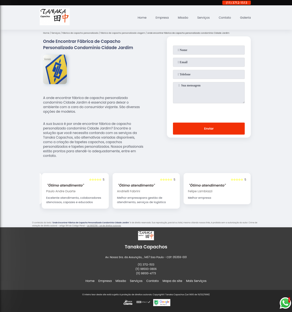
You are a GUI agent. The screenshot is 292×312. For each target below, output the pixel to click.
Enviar (209, 128)
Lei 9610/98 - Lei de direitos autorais (104, 225)
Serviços (203, 17)
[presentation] (209, 112)
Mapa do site (172, 281)
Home (140, 17)
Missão (182, 17)
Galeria (245, 17)
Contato (224, 17)
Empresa (161, 17)
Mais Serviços (196, 281)
